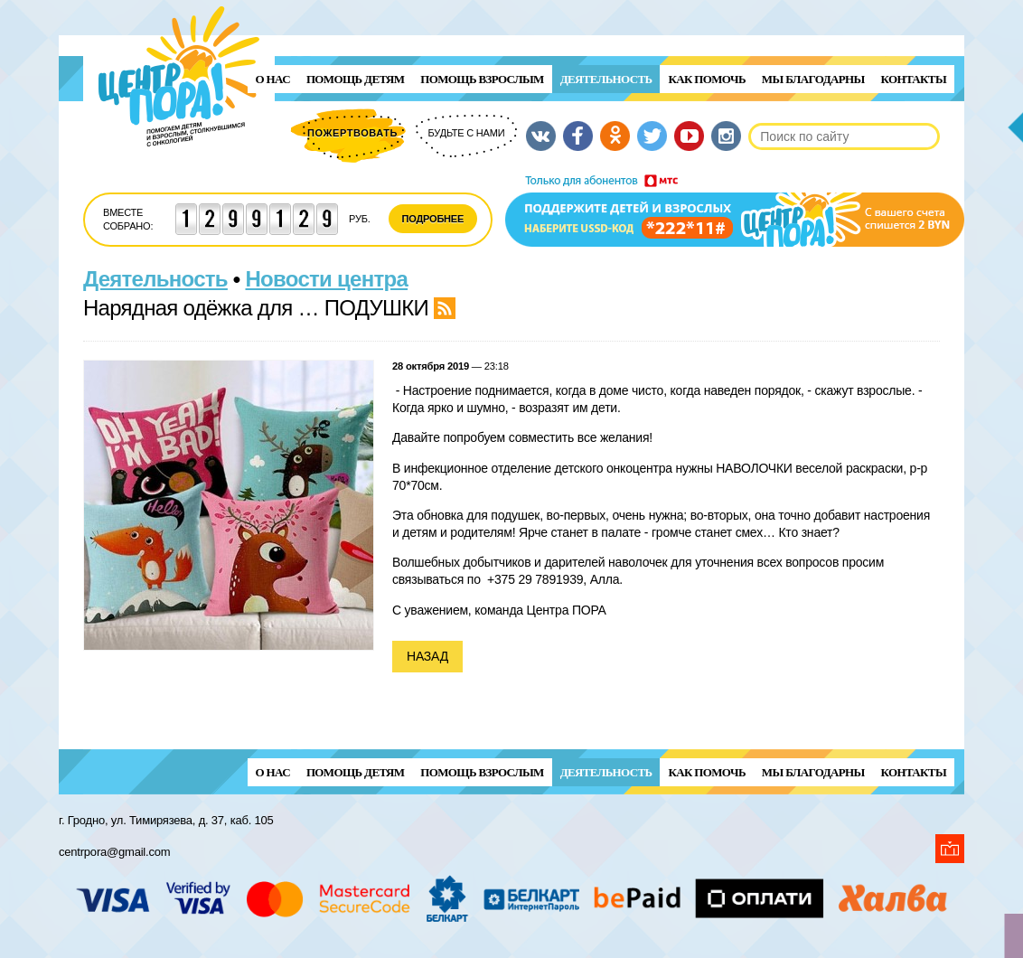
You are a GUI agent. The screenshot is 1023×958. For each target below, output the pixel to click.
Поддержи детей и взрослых (734, 210)
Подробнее (433, 218)
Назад (427, 656)
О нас (273, 79)
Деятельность (606, 79)
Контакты (913, 79)
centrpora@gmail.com (114, 852)
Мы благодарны (813, 79)
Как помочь (706, 79)
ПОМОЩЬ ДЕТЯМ (355, 79)
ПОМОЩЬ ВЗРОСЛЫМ (481, 79)
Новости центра (327, 279)
